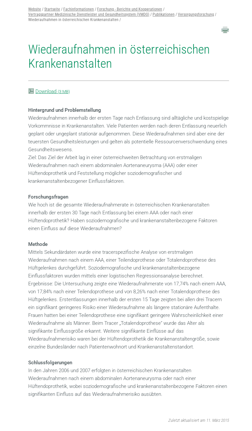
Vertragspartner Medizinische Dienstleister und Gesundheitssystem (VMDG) (88, 14)
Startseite (52, 9)
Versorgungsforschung (196, 14)
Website (34, 9)
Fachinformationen (78, 9)
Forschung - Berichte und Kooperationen (129, 9)
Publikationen (164, 14)
